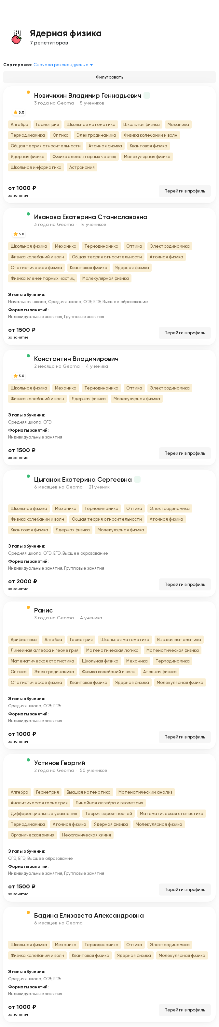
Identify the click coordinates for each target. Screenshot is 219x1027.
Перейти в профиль (185, 191)
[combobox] (64, 64)
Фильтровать (109, 77)
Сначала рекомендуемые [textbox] (61, 64)
